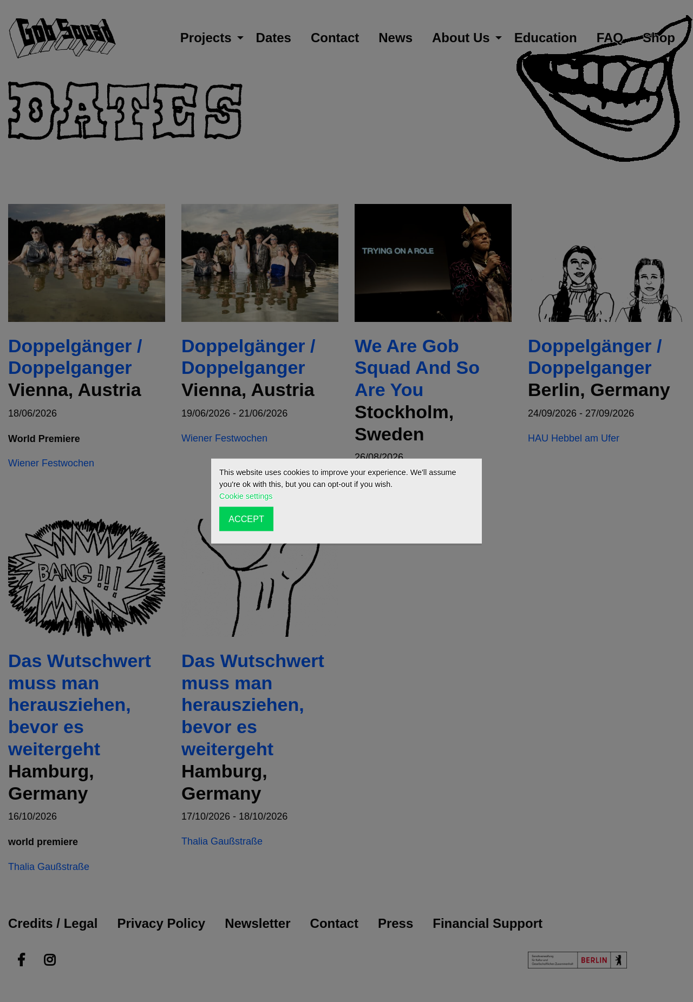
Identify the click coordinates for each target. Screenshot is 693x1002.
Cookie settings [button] (245, 496)
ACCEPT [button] (246, 519)
